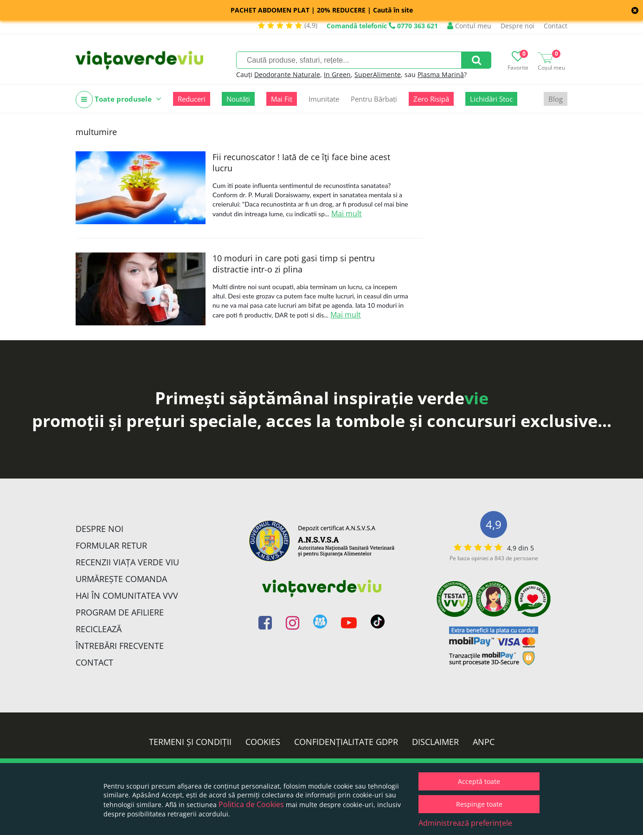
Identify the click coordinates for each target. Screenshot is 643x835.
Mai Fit (281, 99)
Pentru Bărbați (374, 99)
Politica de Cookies (251, 804)
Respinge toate (479, 804)
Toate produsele (118, 99)
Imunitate (324, 99)
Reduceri (192, 99)
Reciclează (99, 628)
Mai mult (346, 213)
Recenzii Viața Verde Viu (127, 562)
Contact (555, 25)
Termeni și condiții (190, 741)
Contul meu (469, 25)
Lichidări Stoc (491, 99)
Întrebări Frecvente (120, 645)
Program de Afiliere (120, 612)
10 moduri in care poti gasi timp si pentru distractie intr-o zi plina (293, 263)
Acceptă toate (479, 781)
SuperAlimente (377, 74)
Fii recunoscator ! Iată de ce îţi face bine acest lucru (301, 162)
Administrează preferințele (465, 823)
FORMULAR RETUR (111, 545)
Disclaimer (435, 741)
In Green (337, 74)
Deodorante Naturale (287, 74)
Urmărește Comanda (121, 578)
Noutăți (238, 99)
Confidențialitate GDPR (346, 741)
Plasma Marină (441, 74)
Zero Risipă (431, 99)
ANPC (484, 741)
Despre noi (517, 25)
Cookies (262, 741)
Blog (555, 99)
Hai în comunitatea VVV (127, 595)
